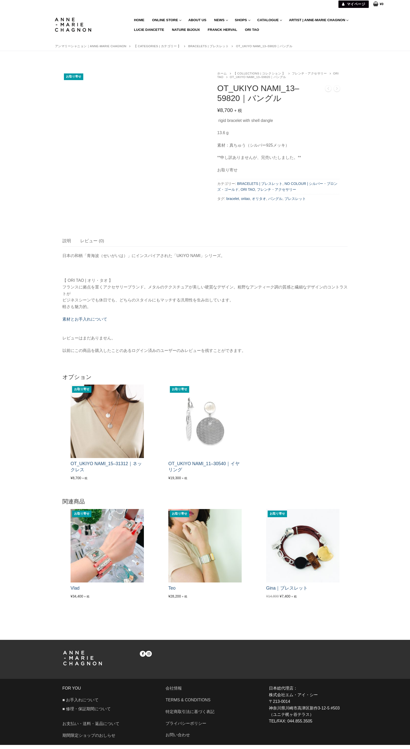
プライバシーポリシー (186, 727)
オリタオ (259, 199)
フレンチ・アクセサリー (309, 73)
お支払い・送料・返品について (90, 728)
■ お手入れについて (80, 704)
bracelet (232, 199)
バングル (275, 199)
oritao (245, 199)
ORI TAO (248, 189)
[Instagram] (149, 658)
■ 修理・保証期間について (86, 713)
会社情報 (174, 692)
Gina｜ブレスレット (287, 592)
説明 (66, 245)
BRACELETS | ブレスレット (260, 184)
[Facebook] (143, 658)
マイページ (353, 4)
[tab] (66, 245)
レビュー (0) (92, 245)
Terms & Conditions (188, 704)
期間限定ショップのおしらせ (88, 739)
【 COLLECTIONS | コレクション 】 (259, 73)
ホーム (222, 73)
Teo (171, 592)
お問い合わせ (180, 739)
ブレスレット (295, 199)
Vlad (75, 592)
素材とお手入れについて (84, 323)
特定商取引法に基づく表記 (190, 716)
